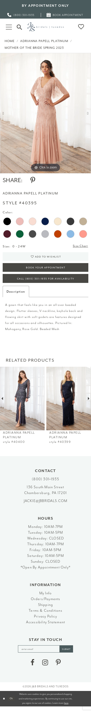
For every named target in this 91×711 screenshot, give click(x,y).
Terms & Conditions (45, 614)
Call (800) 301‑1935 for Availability (45, 282)
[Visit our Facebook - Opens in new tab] (32, 667)
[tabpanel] (45, 113)
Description (16, 295)
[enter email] (45, 653)
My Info (45, 597)
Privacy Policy (45, 620)
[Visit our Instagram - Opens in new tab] (45, 667)
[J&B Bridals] (45, 26)
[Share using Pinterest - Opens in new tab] (32, 180)
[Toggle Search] (19, 26)
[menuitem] (21, 15)
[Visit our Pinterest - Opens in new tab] (58, 667)
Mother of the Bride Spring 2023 (34, 48)
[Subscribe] (68, 653)
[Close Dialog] (4, 703)
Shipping (45, 608)
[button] (8, 27)
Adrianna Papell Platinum (44, 41)
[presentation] (22, 402)
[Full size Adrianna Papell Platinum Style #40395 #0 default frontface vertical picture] (45, 113)
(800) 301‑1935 (45, 483)
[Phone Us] (21, 15)
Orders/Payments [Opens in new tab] (45, 602)
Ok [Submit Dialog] (12, 702)
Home (10, 41)
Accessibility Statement (45, 626)
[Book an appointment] (65, 15)
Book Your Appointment (45, 270)
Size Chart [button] (79, 246)
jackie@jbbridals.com (45, 504)
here (66, 707)
